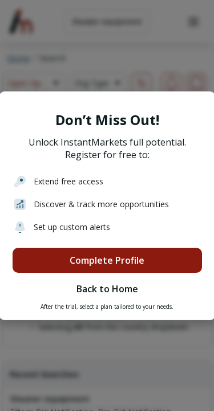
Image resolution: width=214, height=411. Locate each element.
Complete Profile (107, 260)
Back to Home (107, 289)
